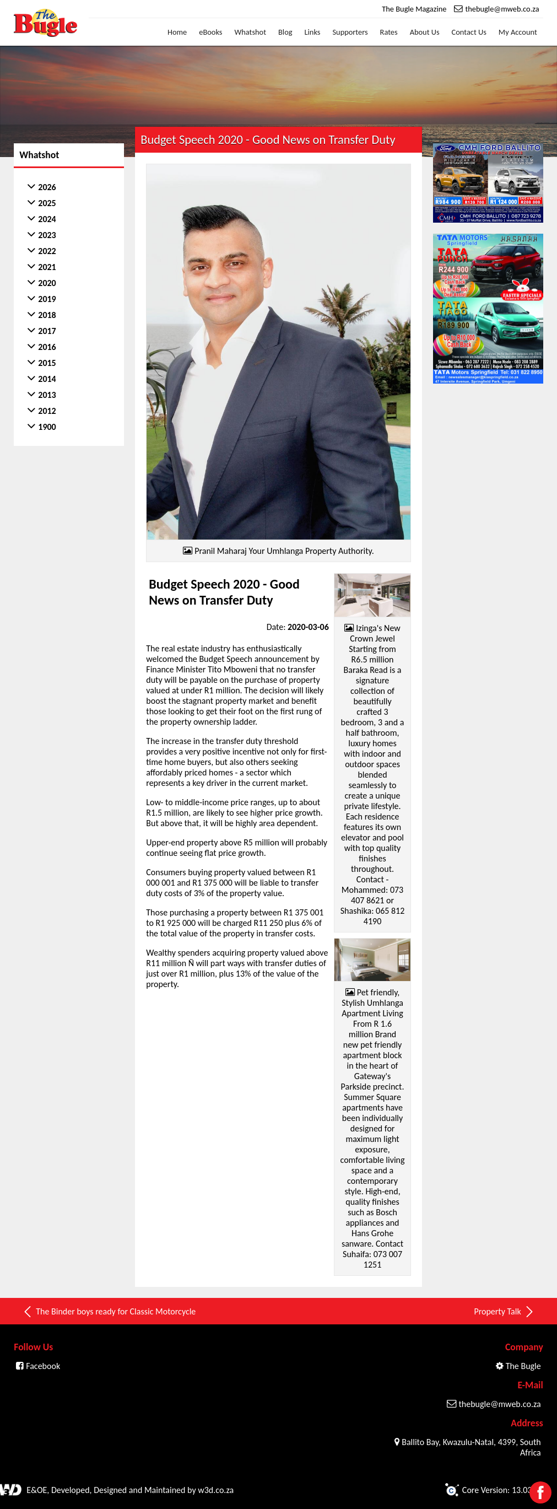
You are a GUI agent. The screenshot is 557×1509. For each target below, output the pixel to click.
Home (177, 32)
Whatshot (250, 32)
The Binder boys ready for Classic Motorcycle (109, 1311)
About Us (425, 32)
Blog (285, 32)
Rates (389, 32)
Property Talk (504, 1311)
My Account (518, 32)
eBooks (210, 32)
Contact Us (469, 32)
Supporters (349, 32)
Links (313, 32)
